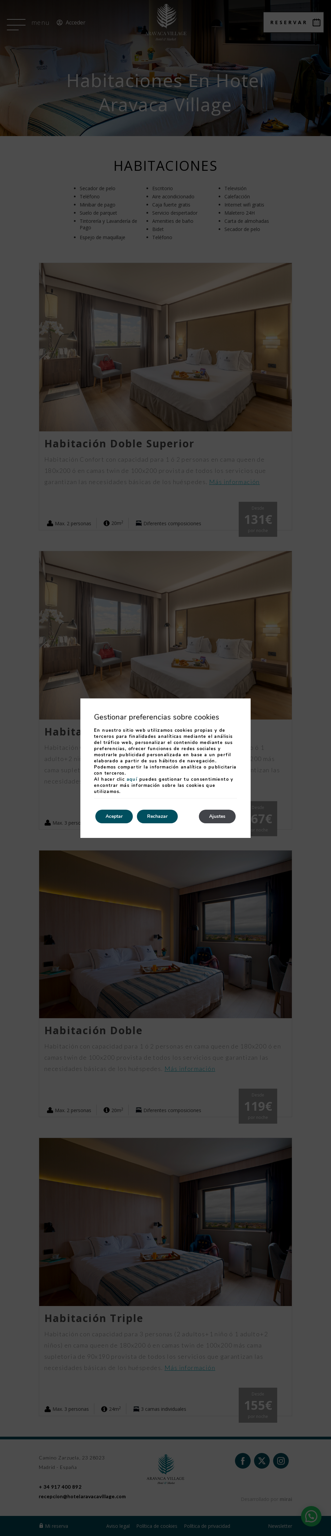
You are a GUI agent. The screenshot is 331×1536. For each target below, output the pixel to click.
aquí (132, 779)
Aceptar (114, 816)
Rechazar (157, 816)
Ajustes (217, 816)
